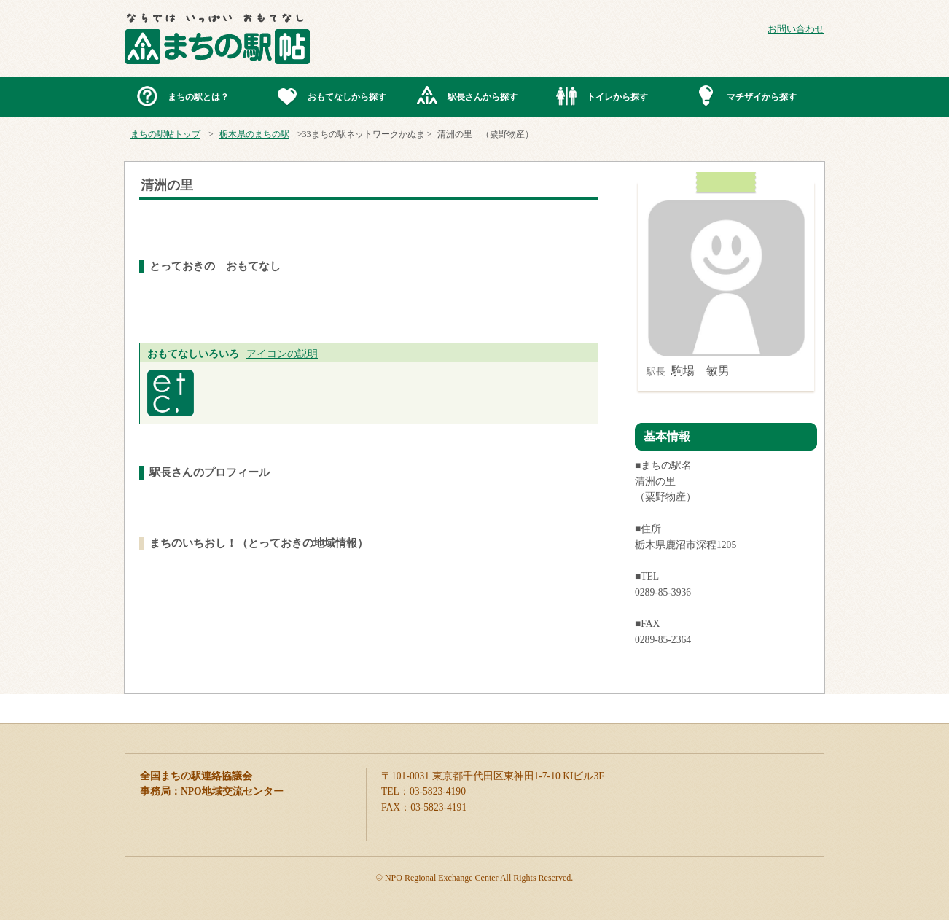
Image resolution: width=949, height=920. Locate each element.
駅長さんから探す (483, 97)
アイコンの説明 (282, 353)
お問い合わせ (796, 29)
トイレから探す (617, 97)
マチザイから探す (762, 97)
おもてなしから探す (347, 97)
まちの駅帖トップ (165, 134)
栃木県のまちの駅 (254, 134)
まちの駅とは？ (198, 97)
